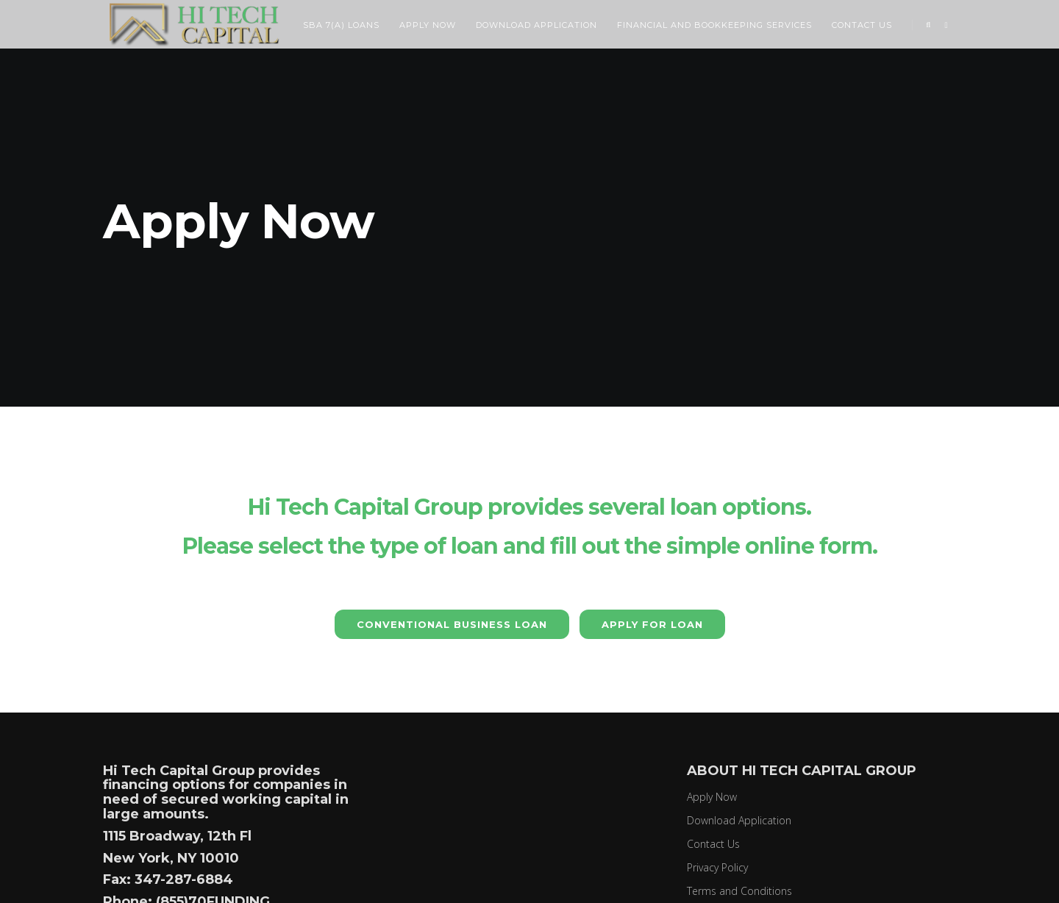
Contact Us (864, 25)
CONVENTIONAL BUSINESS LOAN (452, 624)
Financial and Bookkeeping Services (716, 25)
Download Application (538, 25)
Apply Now (429, 25)
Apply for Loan (652, 624)
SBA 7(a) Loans (343, 25)
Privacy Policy (717, 867)
